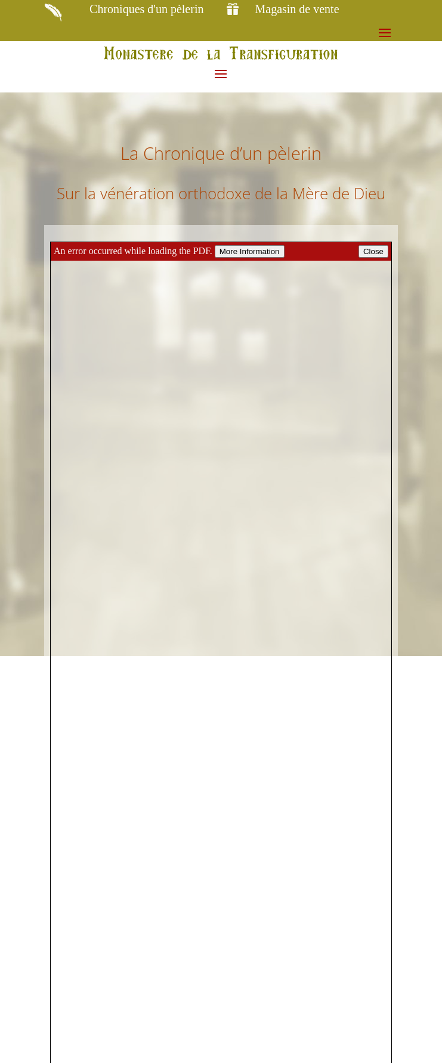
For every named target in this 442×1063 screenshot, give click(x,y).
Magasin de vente (297, 9)
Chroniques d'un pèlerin (146, 9)
